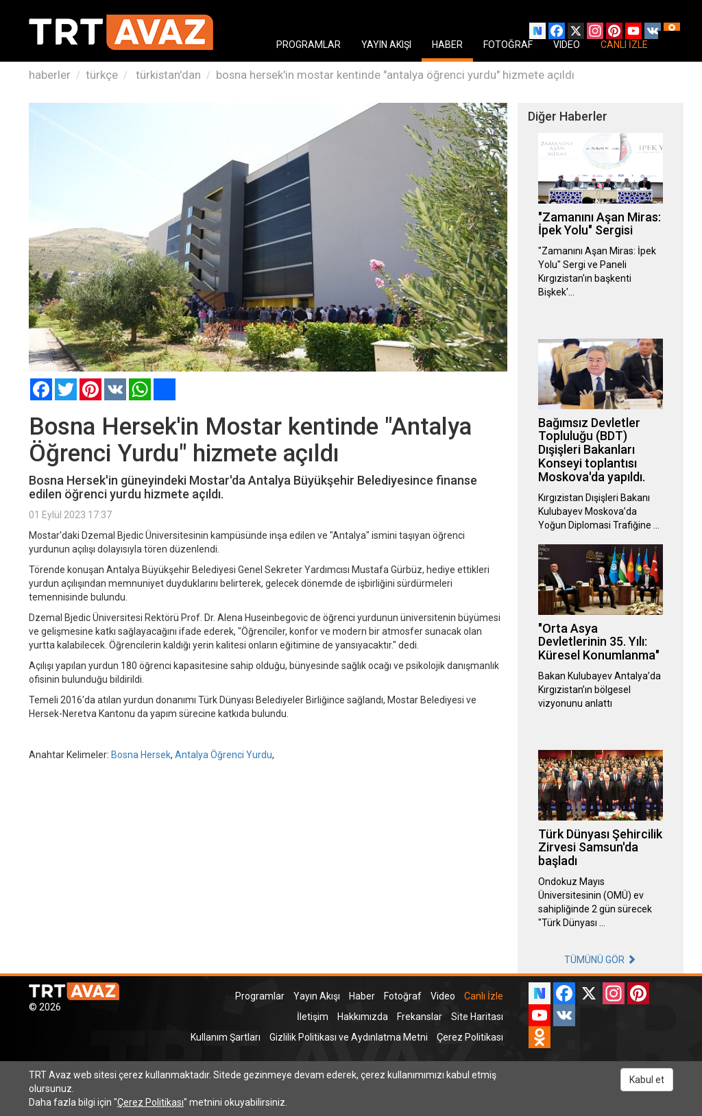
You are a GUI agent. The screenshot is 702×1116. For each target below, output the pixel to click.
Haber (362, 996)
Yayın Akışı (316, 996)
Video (443, 996)
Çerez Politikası (470, 1037)
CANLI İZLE (624, 44)
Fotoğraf (403, 996)
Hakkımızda (362, 1016)
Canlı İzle (483, 996)
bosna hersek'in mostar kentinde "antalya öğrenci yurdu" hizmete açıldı (395, 75)
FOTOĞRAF (508, 44)
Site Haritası (477, 1016)
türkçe (102, 75)
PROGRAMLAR (308, 44)
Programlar (260, 996)
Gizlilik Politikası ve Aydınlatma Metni (348, 1037)
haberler (50, 75)
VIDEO (566, 44)
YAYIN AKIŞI (386, 44)
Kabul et (646, 1079)
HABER (447, 44)
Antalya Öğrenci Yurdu (223, 754)
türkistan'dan (167, 75)
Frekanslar (419, 1016)
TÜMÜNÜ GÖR (600, 959)
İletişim (312, 1016)
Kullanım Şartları (226, 1037)
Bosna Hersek (141, 754)
